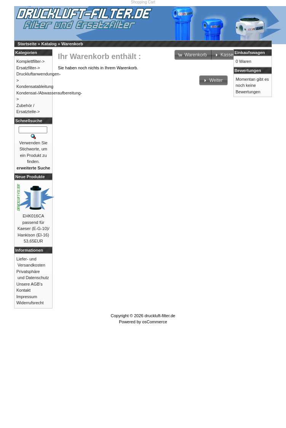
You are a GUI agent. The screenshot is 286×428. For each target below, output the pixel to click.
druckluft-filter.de (160, 315)
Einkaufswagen (250, 52)
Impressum (26, 296)
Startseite (27, 44)
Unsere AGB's (29, 284)
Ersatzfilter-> (28, 67)
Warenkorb (72, 44)
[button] (213, 80)
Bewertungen (248, 70)
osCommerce (154, 321)
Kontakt (23, 290)
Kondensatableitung (34, 86)
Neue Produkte (30, 176)
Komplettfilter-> (30, 61)
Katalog (48, 44)
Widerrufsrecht (30, 302)
